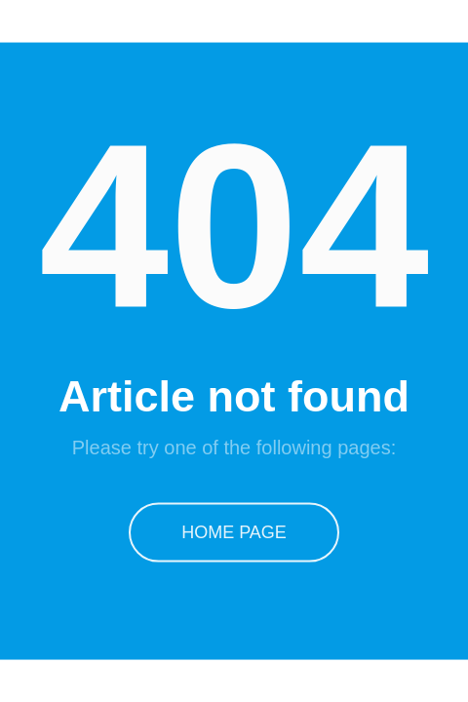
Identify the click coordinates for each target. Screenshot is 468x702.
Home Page (234, 531)
